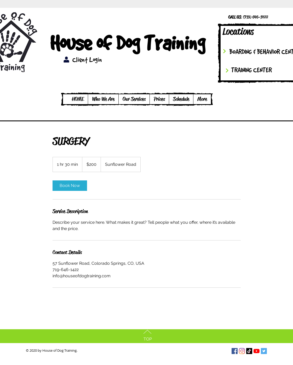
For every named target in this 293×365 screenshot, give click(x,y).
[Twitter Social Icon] (264, 351)
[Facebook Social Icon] (235, 351)
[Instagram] (242, 351)
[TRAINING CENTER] (257, 69)
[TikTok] (249, 351)
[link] (70, 185)
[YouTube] (257, 351)
